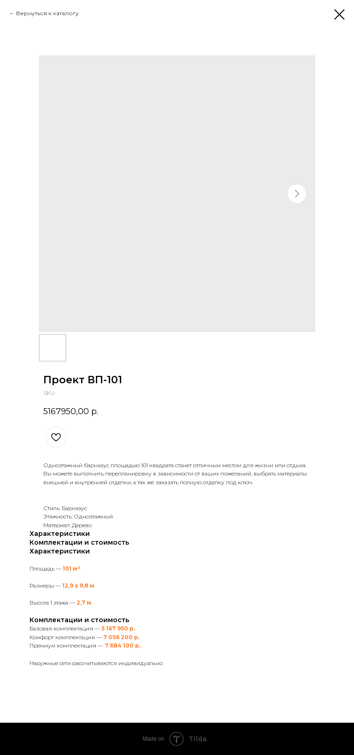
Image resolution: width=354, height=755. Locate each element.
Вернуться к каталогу (47, 13)
